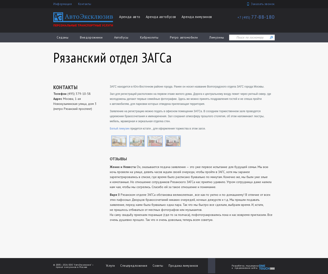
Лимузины (216, 37)
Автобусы (121, 37)
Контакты (84, 4)
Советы (158, 266)
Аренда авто (129, 17)
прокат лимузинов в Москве (71, 267)
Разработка (238, 265)
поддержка (252, 265)
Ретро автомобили (184, 37)
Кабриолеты (149, 37)
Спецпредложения (133, 266)
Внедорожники (91, 37)
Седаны (62, 37)
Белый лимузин (120, 128)
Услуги (110, 266)
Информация (62, 4)
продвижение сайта (246, 267)
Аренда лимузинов (197, 17)
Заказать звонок (263, 4)
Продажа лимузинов (183, 266)
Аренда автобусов (161, 17)
